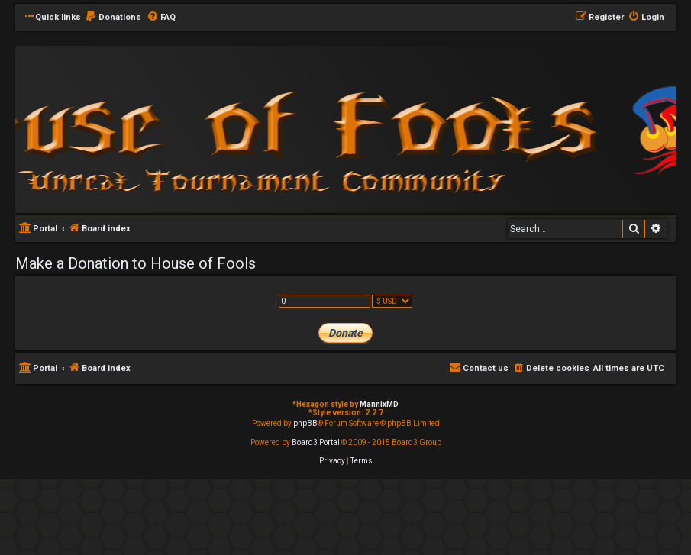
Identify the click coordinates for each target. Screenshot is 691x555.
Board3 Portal (316, 442)
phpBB (305, 423)
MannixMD (379, 404)
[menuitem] (113, 17)
